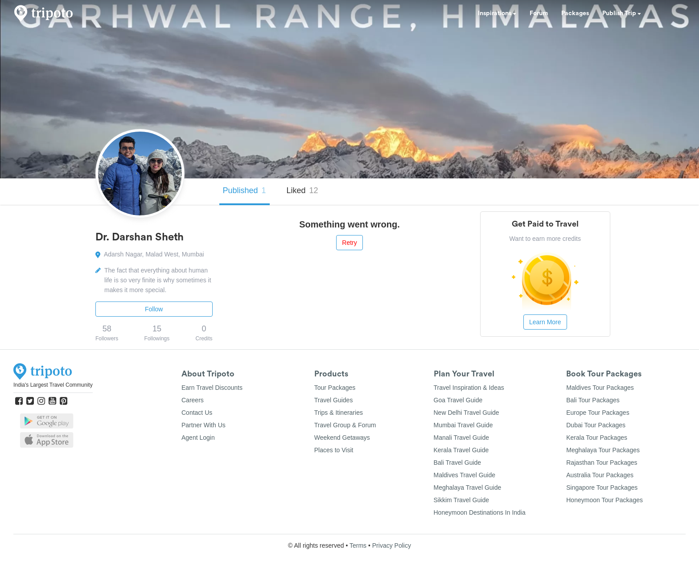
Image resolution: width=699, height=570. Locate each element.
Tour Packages (335, 387)
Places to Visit (334, 450)
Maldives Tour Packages (599, 387)
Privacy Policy (391, 545)
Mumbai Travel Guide (463, 425)
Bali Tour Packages (593, 400)
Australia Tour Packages (599, 475)
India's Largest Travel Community (53, 385)
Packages (575, 13)
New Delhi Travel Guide (466, 412)
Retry (349, 242)
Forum (539, 13)
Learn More (545, 322)
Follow (154, 309)
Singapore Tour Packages (601, 487)
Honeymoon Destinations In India (480, 512)
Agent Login (198, 437)
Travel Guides (333, 400)
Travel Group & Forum (345, 425)
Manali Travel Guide (461, 437)
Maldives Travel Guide (465, 475)
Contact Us (196, 412)
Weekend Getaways (342, 437)
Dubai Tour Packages (595, 425)
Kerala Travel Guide (461, 450)
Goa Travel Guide (458, 400)
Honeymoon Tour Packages (604, 500)
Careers (192, 400)
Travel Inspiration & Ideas (469, 387)
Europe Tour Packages (597, 412)
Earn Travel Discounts (212, 387)
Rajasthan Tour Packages (601, 462)
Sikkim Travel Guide (461, 500)
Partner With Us (203, 425)
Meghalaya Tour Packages (603, 450)
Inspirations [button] (497, 13)
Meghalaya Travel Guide (468, 487)
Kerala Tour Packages (596, 437)
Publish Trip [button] (621, 13)
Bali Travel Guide (457, 462)
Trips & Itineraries (338, 412)
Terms (358, 545)
